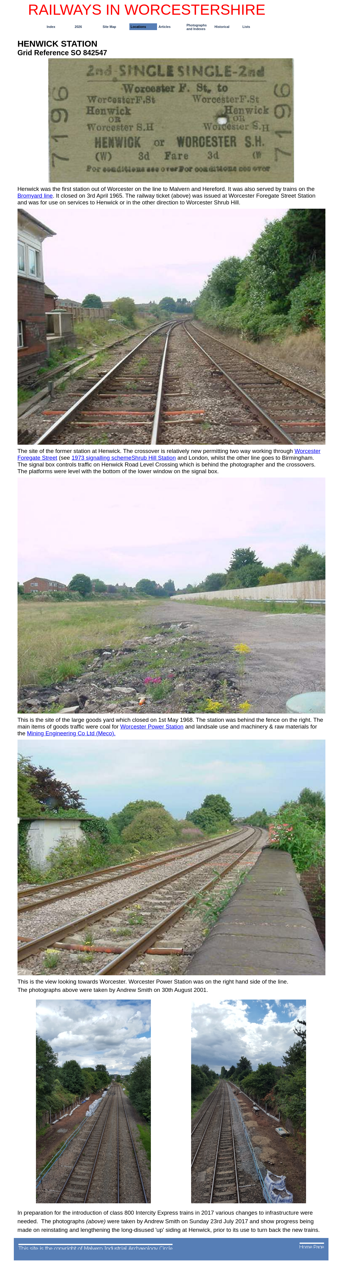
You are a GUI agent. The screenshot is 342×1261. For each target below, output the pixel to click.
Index (51, 27)
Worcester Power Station (151, 726)
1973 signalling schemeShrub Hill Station (124, 458)
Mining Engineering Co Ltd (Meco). (71, 733)
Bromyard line (35, 195)
